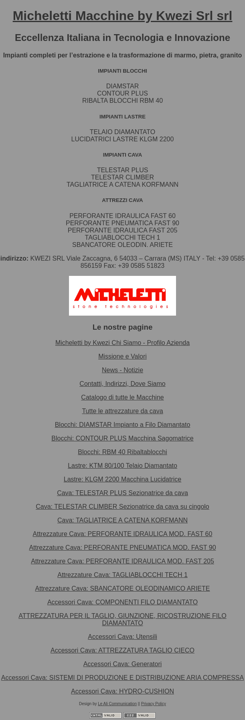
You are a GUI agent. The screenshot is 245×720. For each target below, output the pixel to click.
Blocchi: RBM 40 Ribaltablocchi (122, 452)
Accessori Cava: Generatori (122, 664)
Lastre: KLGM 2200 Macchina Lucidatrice (122, 479)
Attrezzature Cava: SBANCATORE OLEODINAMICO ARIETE (122, 588)
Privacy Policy (153, 704)
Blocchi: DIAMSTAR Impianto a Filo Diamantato (122, 424)
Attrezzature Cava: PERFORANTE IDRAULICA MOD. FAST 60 (123, 533)
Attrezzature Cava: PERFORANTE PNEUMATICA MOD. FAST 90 (122, 547)
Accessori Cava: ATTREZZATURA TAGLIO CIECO (122, 650)
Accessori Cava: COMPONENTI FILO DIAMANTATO (122, 602)
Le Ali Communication (117, 704)
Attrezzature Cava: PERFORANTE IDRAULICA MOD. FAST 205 (122, 561)
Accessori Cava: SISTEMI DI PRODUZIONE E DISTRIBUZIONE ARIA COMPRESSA (122, 677)
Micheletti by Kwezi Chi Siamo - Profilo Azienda (122, 342)
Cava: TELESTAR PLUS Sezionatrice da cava (122, 493)
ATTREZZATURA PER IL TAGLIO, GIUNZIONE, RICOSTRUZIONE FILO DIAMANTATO (122, 619)
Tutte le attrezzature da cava (122, 411)
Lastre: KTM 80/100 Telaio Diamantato (122, 465)
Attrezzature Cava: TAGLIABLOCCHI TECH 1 (122, 574)
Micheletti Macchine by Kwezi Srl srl (123, 15)
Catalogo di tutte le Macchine (122, 397)
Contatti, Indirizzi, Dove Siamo (122, 383)
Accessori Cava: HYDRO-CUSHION (122, 691)
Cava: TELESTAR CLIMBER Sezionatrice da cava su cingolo (122, 506)
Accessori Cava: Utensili (122, 636)
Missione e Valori (122, 356)
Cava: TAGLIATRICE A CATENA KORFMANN (122, 520)
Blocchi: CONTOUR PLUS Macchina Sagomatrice (122, 438)
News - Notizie (122, 370)
